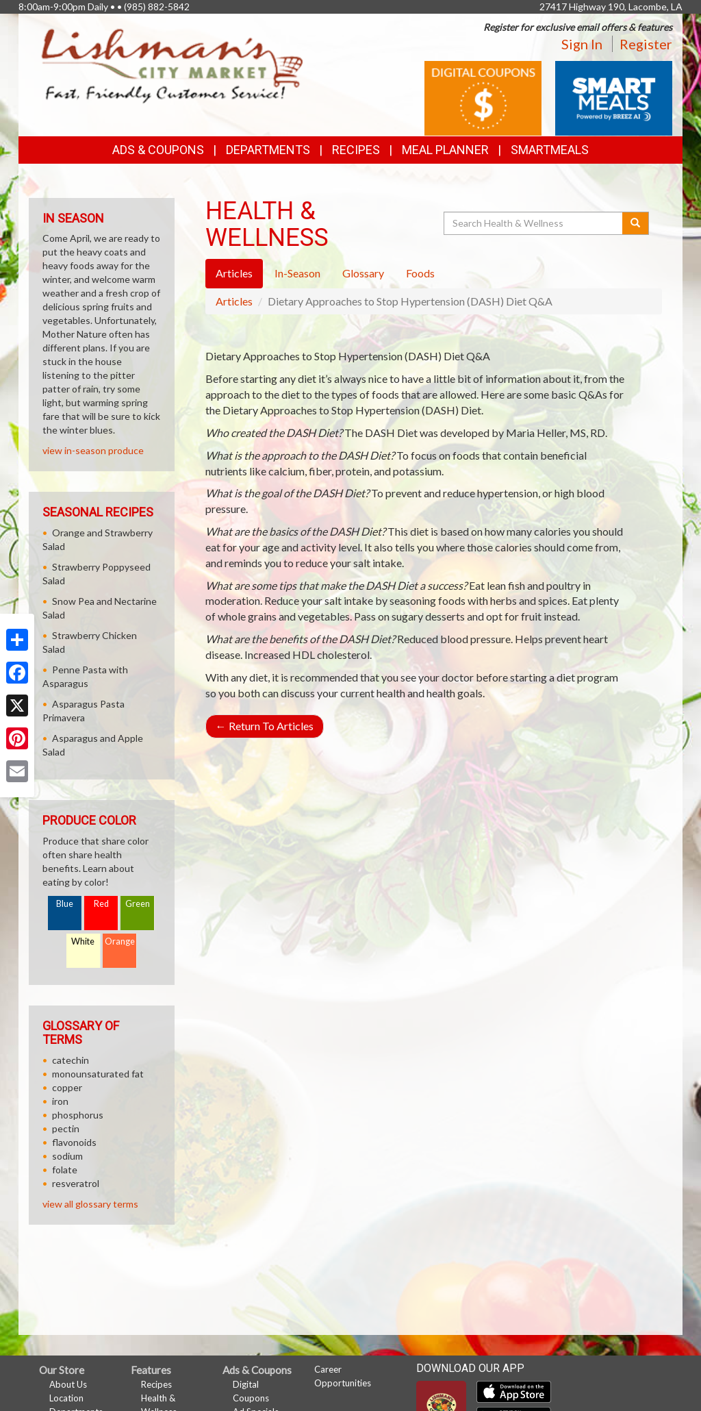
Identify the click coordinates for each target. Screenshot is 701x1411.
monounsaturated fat (98, 1073)
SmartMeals (550, 149)
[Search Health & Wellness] (534, 223)
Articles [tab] (234, 272)
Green (137, 904)
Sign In (581, 44)
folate (64, 1169)
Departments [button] (268, 149)
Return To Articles (265, 725)
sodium (67, 1156)
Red (101, 904)
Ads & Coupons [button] (158, 149)
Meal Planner (445, 149)
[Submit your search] (635, 223)
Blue (64, 904)
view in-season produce (93, 450)
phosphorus (77, 1115)
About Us (68, 1384)
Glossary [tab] (363, 272)
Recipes (356, 149)
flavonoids (74, 1142)
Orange (120, 941)
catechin (70, 1060)
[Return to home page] (172, 65)
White (82, 941)
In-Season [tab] (297, 272)
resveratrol (75, 1183)
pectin (65, 1128)
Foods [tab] (420, 272)
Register (646, 44)
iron (60, 1101)
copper (67, 1087)
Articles (234, 301)
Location (66, 1398)
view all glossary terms (90, 1204)
